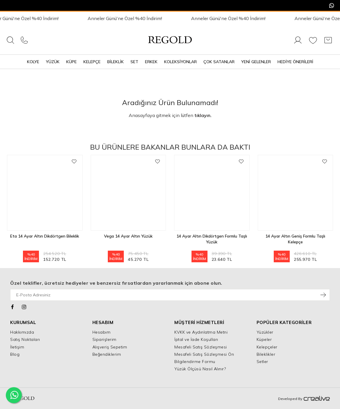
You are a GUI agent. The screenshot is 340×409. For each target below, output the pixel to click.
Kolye (33, 61)
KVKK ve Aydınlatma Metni (201, 332)
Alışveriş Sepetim (109, 347)
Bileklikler (266, 354)
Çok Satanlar (219, 61)
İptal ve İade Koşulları (196, 339)
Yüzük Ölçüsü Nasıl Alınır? (200, 368)
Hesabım (101, 332)
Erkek (151, 61)
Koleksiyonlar (180, 61)
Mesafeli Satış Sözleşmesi (200, 347)
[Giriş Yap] (297, 43)
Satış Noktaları (25, 339)
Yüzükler (265, 332)
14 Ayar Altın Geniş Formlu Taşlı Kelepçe (295, 239)
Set (134, 61)
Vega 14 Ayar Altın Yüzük (128, 236)
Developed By (304, 399)
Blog (14, 354)
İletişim (17, 347)
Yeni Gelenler (256, 61)
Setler (262, 361)
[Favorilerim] (313, 43)
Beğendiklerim (106, 354)
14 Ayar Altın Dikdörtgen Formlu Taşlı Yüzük (211, 239)
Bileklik (115, 61)
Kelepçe (92, 61)
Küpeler (264, 339)
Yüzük (53, 61)
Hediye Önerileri (295, 61)
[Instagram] (24, 306)
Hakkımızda (22, 332)
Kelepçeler (267, 347)
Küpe (71, 61)
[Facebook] (12, 306)
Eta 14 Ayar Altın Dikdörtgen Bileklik (44, 236)
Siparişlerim (104, 339)
